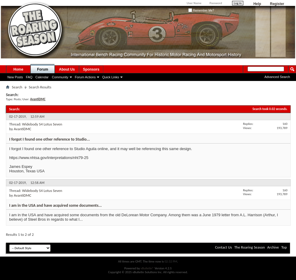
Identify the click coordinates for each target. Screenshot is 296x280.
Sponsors (91, 69)
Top (284, 247)
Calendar (42, 77)
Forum (42, 69)
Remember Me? (201, 10)
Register (277, 4)
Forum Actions (85, 77)
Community (60, 77)
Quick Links (110, 77)
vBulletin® (147, 268)
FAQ (29, 77)
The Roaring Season (249, 247)
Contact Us (223, 247)
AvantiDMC (22, 129)
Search (17, 87)
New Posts (15, 77)
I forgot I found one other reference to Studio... (49, 139)
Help (257, 4)
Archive (273, 247)
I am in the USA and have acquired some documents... (55, 205)
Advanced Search (277, 77)
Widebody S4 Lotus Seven (42, 124)
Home (18, 69)
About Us (67, 69)
